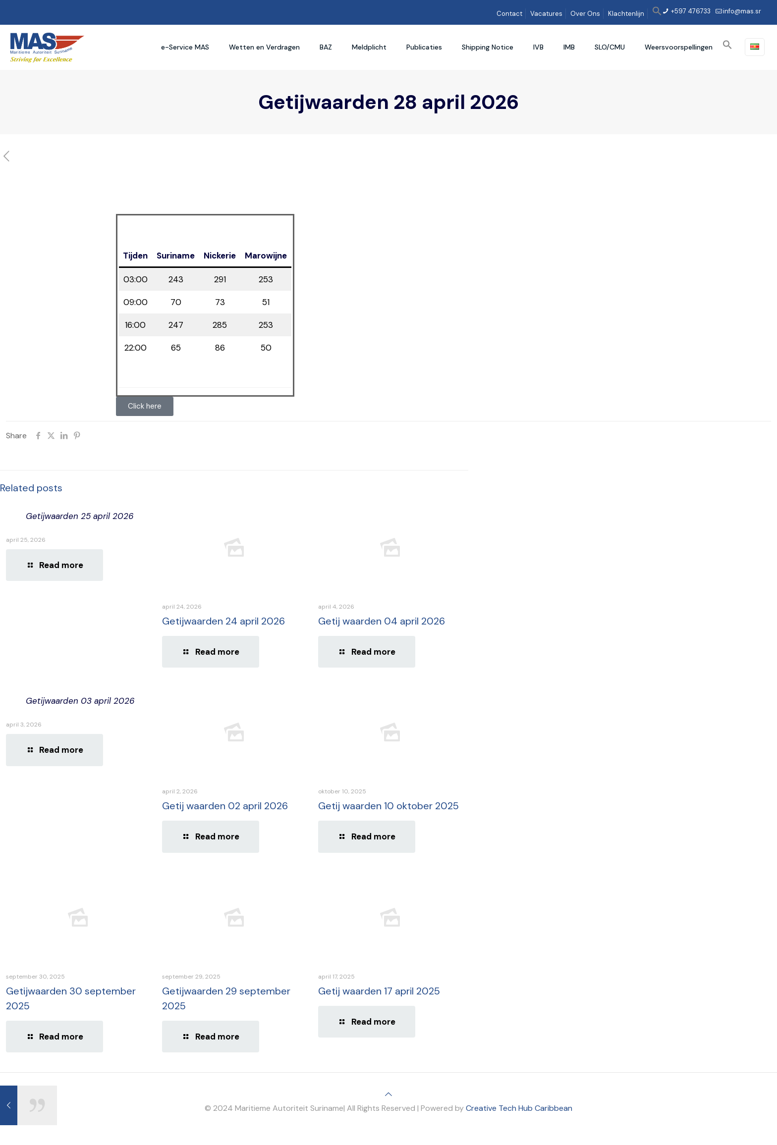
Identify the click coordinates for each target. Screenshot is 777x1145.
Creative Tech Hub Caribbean (519, 1108)
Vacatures (546, 13)
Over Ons (585, 13)
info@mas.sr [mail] (742, 11)
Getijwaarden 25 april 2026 (80, 516)
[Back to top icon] (388, 1094)
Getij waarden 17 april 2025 (379, 991)
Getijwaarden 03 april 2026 (80, 700)
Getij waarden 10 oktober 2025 (388, 805)
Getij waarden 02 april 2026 (225, 805)
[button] (657, 13)
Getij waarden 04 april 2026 (381, 621)
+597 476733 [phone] (690, 11)
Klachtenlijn (626, 13)
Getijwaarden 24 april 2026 (223, 621)
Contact (509, 13)
